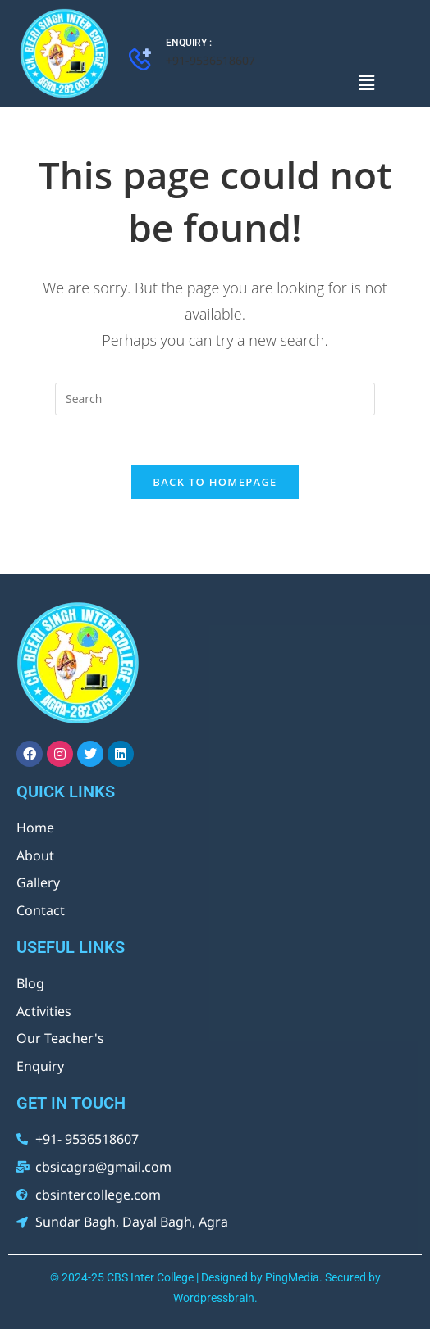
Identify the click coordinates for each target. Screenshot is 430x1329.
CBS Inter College (150, 1277)
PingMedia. (293, 1277)
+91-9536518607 (210, 60)
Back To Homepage (215, 481)
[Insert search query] (215, 399)
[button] (366, 82)
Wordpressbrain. (215, 1297)
